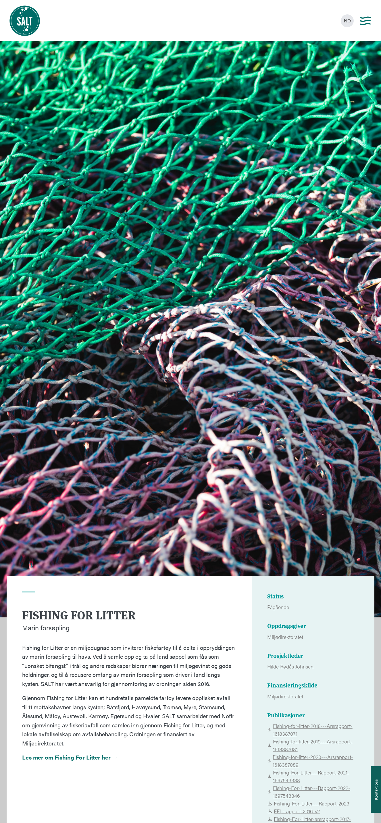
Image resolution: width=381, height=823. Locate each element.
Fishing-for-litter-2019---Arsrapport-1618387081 (309, 745)
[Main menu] (365, 20)
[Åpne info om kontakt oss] (376, 789)
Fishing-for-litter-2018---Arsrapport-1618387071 (309, 729)
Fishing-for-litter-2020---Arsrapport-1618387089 (310, 760)
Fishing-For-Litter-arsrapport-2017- (309, 818)
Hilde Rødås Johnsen (290, 666)
